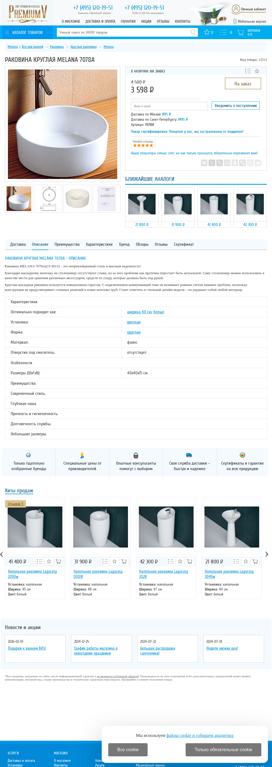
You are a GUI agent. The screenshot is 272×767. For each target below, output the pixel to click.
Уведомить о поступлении (236, 105)
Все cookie (128, 749)
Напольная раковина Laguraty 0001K (98, 574)
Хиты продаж (19, 491)
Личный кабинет (253, 9)
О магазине (71, 21)
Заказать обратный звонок (94, 13)
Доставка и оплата (100, 21)
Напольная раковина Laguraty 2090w (32, 574)
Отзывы (163, 21)
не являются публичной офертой (118, 676)
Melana (13, 47)
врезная (134, 322)
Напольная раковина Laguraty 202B (163, 574)
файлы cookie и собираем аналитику (200, 735)
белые (158, 312)
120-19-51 (93, 7)
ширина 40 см (139, 312)
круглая (134, 332)
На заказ (243, 84)
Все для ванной (32, 47)
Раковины (57, 47)
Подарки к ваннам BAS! (27, 648)
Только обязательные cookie (223, 749)
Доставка (18, 244)
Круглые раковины (84, 47)
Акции (146, 21)
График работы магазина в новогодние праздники (96, 651)
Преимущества (67, 244)
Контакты (182, 21)
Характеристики (99, 244)
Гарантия (128, 21)
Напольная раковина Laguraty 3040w (229, 574)
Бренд (124, 244)
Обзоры (142, 244)
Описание (40, 244)
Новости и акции (23, 627)
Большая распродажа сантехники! (157, 651)
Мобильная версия (252, 21)
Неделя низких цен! (222, 648)
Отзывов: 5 (15, 504)
